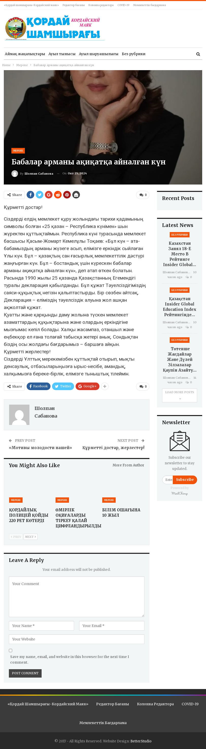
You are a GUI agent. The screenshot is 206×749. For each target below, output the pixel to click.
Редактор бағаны (74, 5)
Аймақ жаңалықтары (25, 54)
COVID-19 (123, 5)
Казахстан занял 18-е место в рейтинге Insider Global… (179, 254)
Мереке (18, 150)
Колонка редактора (101, 5)
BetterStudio (140, 740)
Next (30, 536)
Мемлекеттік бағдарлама (149, 5)
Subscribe (185, 480)
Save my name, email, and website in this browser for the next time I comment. (69, 659)
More (153, 54)
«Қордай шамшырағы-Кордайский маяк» (31, 5)
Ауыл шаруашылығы (98, 54)
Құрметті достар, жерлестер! (113, 447)
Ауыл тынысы (62, 54)
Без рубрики (133, 54)
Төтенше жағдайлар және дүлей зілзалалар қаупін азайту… (180, 359)
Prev (16, 536)
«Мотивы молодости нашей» (40, 447)
